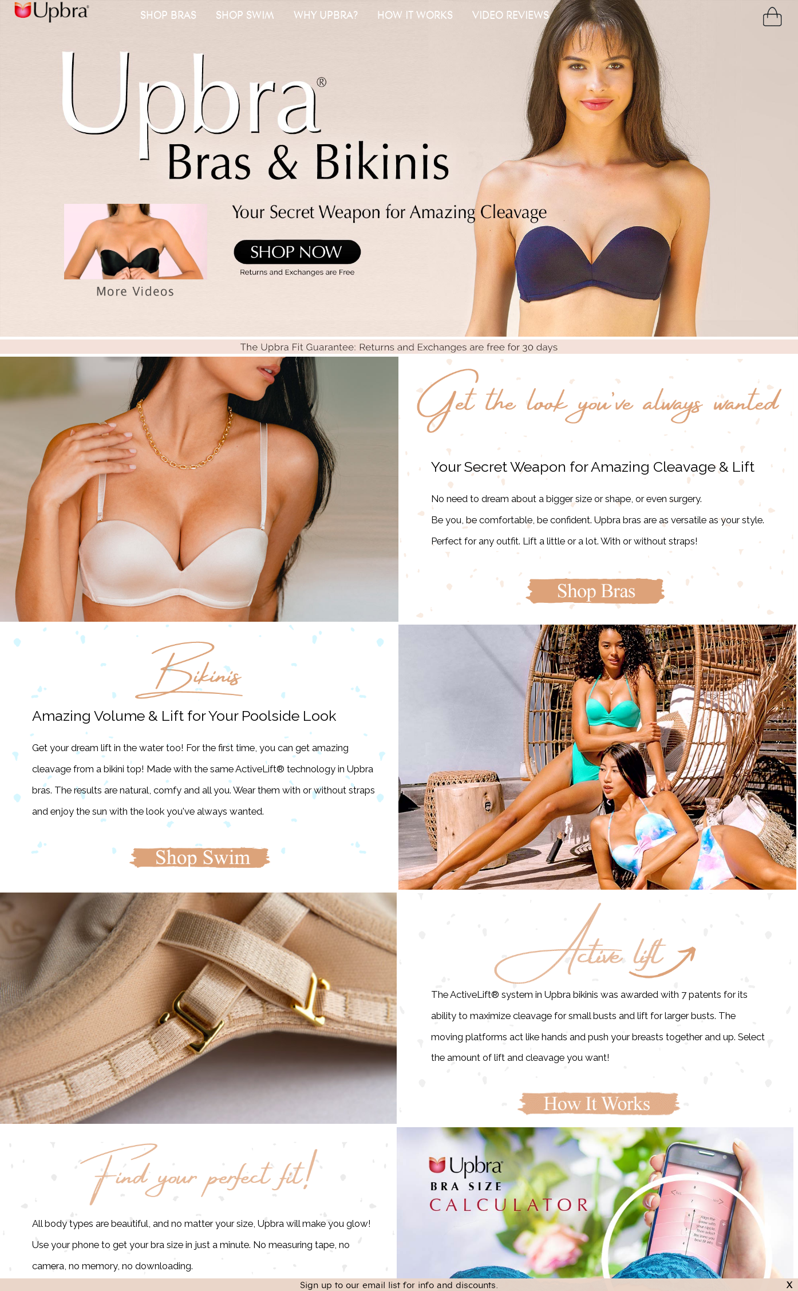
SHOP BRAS (168, 14)
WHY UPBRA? (326, 14)
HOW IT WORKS (415, 14)
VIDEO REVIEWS (510, 14)
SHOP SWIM (245, 14)
